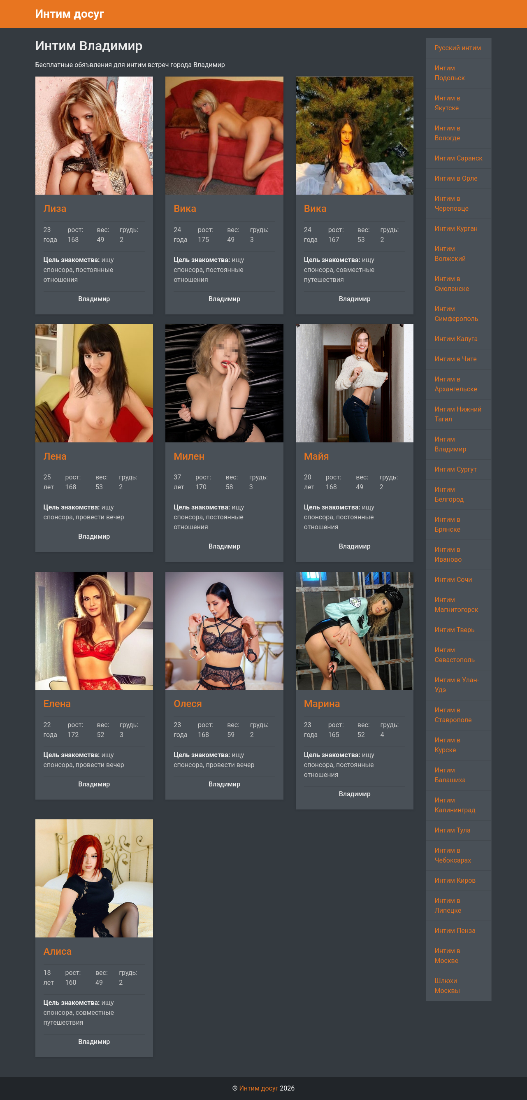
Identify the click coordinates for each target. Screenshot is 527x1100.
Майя (316, 456)
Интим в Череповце (451, 203)
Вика (185, 208)
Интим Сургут (455, 469)
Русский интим (457, 48)
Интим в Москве (447, 956)
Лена (55, 456)
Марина (322, 703)
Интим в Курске (447, 745)
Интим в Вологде (447, 133)
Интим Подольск (449, 73)
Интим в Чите (455, 359)
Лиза (55, 208)
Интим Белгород (449, 494)
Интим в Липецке (447, 905)
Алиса (58, 951)
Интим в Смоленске (451, 284)
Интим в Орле (455, 178)
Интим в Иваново (448, 554)
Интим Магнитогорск (456, 605)
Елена (57, 703)
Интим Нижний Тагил (457, 414)
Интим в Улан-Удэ (456, 685)
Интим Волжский (450, 254)
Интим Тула (452, 830)
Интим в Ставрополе (452, 715)
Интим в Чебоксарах (452, 855)
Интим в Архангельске (455, 384)
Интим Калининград (454, 805)
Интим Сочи (453, 580)
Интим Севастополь (454, 655)
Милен (189, 456)
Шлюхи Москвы (447, 986)
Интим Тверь (454, 630)
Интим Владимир (450, 444)
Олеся (188, 703)
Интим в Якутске (447, 103)
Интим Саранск (458, 158)
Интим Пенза (454, 931)
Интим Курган (456, 229)
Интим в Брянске (447, 524)
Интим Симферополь (456, 314)
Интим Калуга (456, 339)
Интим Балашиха (450, 775)
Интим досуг (69, 14)
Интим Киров (455, 880)
